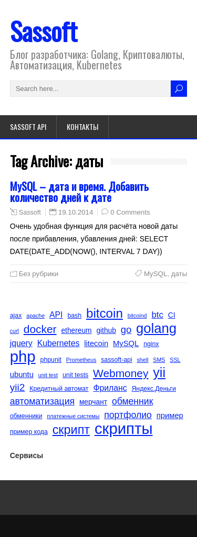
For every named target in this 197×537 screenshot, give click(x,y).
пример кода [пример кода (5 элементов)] (29, 431)
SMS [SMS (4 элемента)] (159, 360)
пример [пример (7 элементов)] (170, 415)
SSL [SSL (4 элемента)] (175, 360)
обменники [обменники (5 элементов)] (26, 416)
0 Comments (130, 212)
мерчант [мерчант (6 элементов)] (93, 402)
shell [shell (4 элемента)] (143, 360)
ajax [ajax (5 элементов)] (16, 315)
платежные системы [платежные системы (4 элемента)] (73, 416)
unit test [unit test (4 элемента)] (48, 375)
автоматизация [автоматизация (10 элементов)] (42, 401)
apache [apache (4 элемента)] (35, 315)
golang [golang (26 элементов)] (156, 328)
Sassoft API (28, 126)
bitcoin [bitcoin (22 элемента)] (104, 313)
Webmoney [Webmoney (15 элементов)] (120, 373)
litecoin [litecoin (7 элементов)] (96, 343)
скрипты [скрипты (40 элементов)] (124, 428)
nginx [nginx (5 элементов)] (151, 344)
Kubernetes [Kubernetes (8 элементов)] (58, 343)
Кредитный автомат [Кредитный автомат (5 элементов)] (58, 388)
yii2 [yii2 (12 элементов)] (17, 387)
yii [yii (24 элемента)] (159, 372)
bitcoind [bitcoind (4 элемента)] (137, 315)
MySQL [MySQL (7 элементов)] (126, 343)
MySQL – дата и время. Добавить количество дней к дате (79, 191)
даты (179, 274)
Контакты (82, 126)
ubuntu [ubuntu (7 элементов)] (22, 374)
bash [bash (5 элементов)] (74, 315)
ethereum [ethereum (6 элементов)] (76, 331)
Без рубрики (38, 274)
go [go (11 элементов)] (126, 329)
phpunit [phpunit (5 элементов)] (50, 359)
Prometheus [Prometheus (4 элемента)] (81, 360)
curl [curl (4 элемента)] (14, 331)
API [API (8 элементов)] (56, 314)
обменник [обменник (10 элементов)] (132, 401)
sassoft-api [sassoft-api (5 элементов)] (116, 359)
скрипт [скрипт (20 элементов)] (71, 429)
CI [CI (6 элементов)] (171, 315)
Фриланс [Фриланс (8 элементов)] (110, 387)
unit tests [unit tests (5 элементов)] (75, 375)
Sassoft (43, 30)
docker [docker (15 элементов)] (40, 329)
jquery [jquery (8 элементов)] (21, 343)
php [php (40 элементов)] (23, 356)
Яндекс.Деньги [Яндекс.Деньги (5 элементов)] (153, 388)
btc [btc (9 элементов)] (157, 315)
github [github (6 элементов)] (106, 331)
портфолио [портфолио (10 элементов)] (128, 415)
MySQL (155, 274)
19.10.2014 (76, 212)
